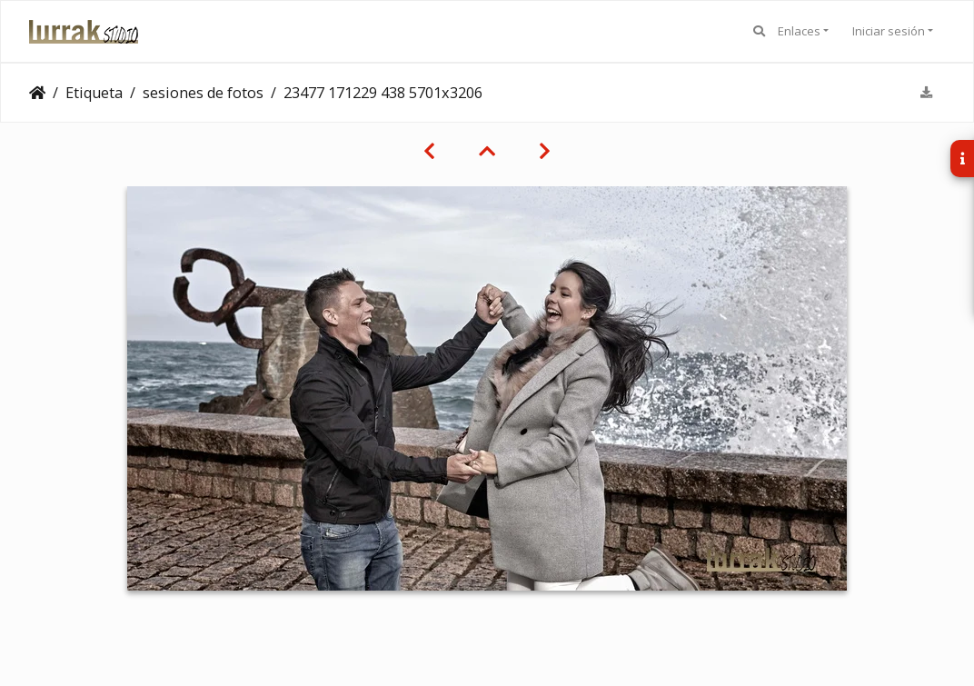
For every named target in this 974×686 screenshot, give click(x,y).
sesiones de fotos (203, 93)
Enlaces (799, 31)
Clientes (37, 93)
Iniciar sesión (888, 31)
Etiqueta (94, 93)
